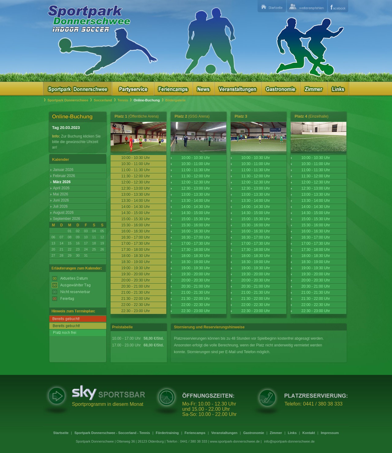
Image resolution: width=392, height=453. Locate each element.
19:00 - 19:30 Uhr (195, 268)
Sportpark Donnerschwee (67, 100)
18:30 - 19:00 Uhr (195, 262)
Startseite (61, 433)
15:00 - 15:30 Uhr (195, 219)
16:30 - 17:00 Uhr (195, 237)
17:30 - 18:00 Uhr (195, 249)
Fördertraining (167, 433)
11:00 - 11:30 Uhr (195, 170)
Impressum (330, 433)
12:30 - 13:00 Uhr (195, 188)
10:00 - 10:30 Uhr (195, 158)
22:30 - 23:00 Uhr (195, 311)
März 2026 (61, 182)
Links (292, 433)
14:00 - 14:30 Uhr (195, 207)
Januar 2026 (63, 170)
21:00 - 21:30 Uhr (195, 292)
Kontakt (309, 433)
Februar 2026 (64, 176)
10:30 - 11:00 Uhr (195, 164)
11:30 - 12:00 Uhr (195, 176)
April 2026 (61, 188)
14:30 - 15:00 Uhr (195, 213)
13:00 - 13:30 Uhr (195, 194)
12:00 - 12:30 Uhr (195, 182)
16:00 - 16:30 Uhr (195, 231)
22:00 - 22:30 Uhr (195, 305)
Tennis (123, 100)
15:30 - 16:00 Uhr (195, 225)
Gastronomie (253, 433)
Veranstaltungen (224, 433)
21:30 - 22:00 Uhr (195, 298)
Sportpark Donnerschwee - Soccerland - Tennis (112, 433)
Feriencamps (195, 433)
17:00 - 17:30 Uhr (195, 243)
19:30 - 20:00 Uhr (195, 274)
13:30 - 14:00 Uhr (195, 200)
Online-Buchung (147, 100)
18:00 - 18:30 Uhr (195, 256)
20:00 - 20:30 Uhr (195, 280)
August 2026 (63, 212)
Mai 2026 (60, 194)
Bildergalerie (175, 100)
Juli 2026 (60, 206)
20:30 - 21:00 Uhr (195, 286)
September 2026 (66, 219)
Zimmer (276, 433)
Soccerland (103, 100)
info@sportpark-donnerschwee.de (289, 441)
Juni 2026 (61, 200)
